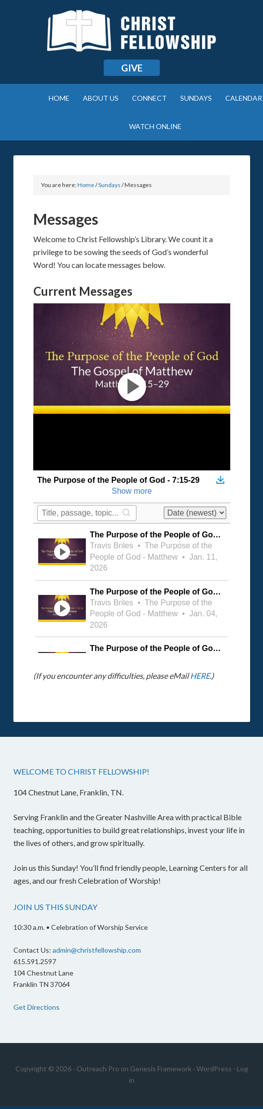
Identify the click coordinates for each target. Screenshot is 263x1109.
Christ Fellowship (131, 35)
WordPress (214, 1068)
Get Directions (36, 1007)
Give (131, 67)
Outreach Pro (97, 1068)
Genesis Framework (161, 1068)
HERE (200, 675)
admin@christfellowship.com (97, 950)
